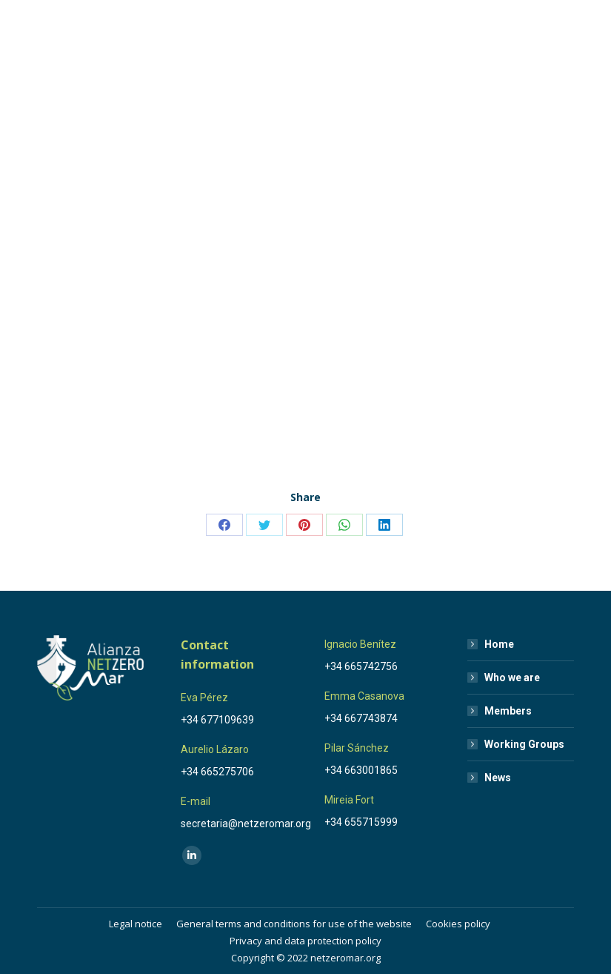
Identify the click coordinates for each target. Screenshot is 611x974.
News (497, 777)
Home (499, 644)
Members (508, 711)
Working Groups (524, 744)
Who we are (512, 677)
